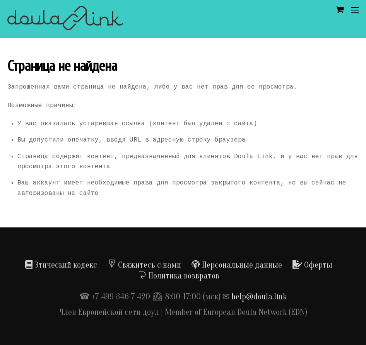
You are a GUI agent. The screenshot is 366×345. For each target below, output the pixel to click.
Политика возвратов (178, 276)
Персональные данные (237, 265)
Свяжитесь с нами (144, 265)
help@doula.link (259, 297)
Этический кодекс (61, 265)
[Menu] (355, 10)
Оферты (312, 265)
